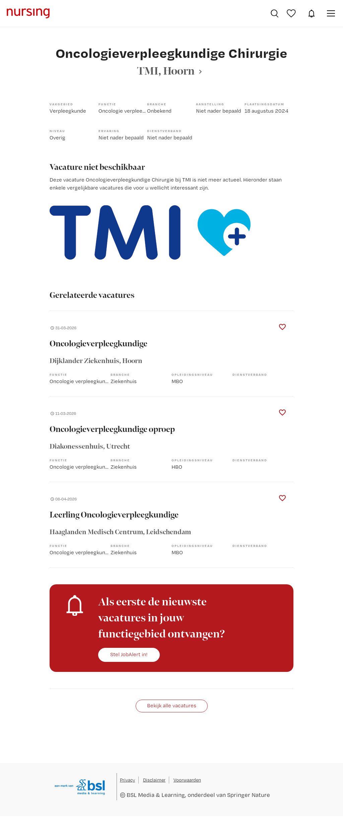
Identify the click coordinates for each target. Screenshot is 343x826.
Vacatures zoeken (274, 13)
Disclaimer (154, 780)
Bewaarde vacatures (292, 13)
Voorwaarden (187, 780)
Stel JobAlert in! (129, 654)
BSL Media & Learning (156, 794)
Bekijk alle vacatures (171, 705)
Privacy (127, 780)
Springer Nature (248, 794)
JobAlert (311, 13)
